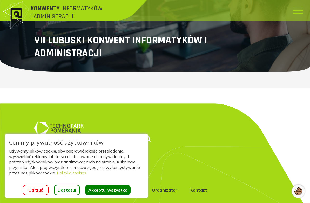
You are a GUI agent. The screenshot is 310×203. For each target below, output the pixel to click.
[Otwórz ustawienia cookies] (298, 191)
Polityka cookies (72, 172)
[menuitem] (149, 10)
